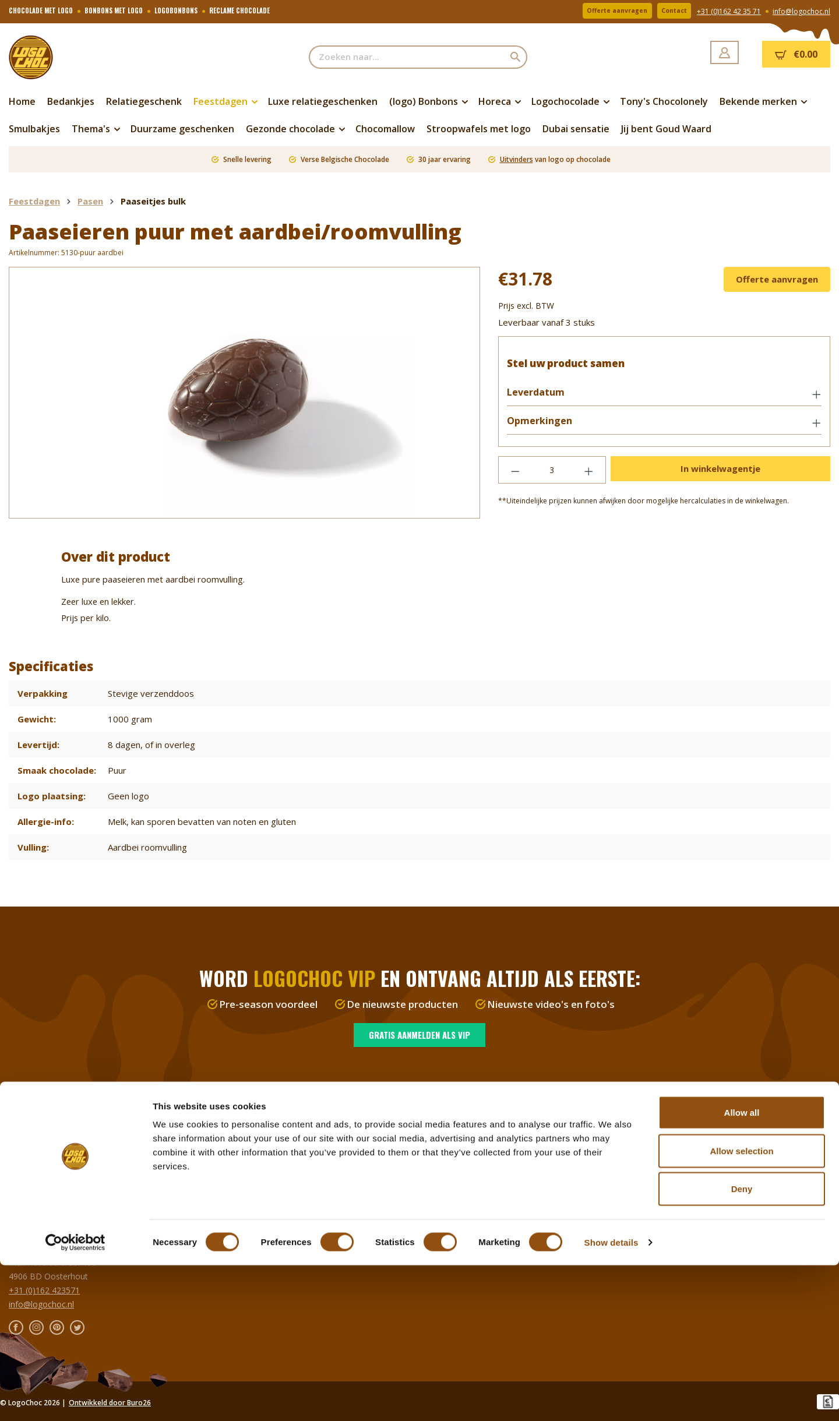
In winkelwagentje (720, 474)
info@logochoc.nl (801, 12)
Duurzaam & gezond (48, 1205)
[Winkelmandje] (796, 54)
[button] (664, 399)
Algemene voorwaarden (473, 1149)
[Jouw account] (724, 52)
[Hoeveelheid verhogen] (589, 475)
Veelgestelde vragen (256, 1135)
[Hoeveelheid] (552, 475)
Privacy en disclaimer (467, 1163)
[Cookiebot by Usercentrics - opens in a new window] (75, 1398)
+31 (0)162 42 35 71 (729, 12)
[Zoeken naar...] (407, 57)
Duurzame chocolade (49, 1107)
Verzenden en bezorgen (263, 1107)
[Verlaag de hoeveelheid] (515, 475)
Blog (437, 1177)
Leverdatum (541, 398)
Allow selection (741, 1306)
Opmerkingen (545, 426)
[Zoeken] (516, 57)
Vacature (444, 1121)
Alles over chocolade (467, 1135)
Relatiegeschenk (39, 1191)
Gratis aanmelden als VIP (419, 1034)
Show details (611, 1398)
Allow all (742, 1268)
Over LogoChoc (458, 1107)
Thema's (25, 1177)
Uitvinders (516, 159)
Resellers (235, 1121)
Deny (742, 1344)
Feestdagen (31, 1149)
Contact (669, 11)
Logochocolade (38, 1121)
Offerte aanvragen (600, 11)
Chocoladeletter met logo (57, 1163)
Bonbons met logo (44, 1135)
